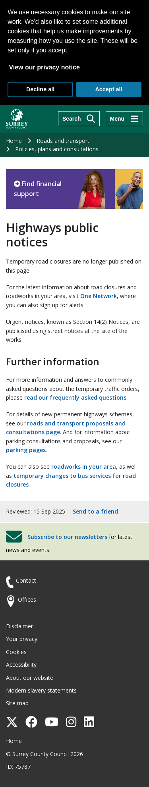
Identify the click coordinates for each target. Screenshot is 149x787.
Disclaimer (19, 626)
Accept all (108, 89)
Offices (27, 599)
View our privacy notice (44, 67)
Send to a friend (95, 511)
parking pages (26, 450)
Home (14, 140)
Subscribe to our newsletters (67, 537)
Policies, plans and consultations (57, 149)
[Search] (79, 118)
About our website (29, 677)
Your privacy (21, 639)
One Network (98, 296)
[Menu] (124, 118)
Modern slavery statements (41, 690)
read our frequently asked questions (75, 397)
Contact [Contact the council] (26, 580)
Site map (17, 703)
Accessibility (21, 664)
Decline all (40, 89)
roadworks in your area (83, 466)
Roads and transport (63, 140)
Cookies (16, 652)
